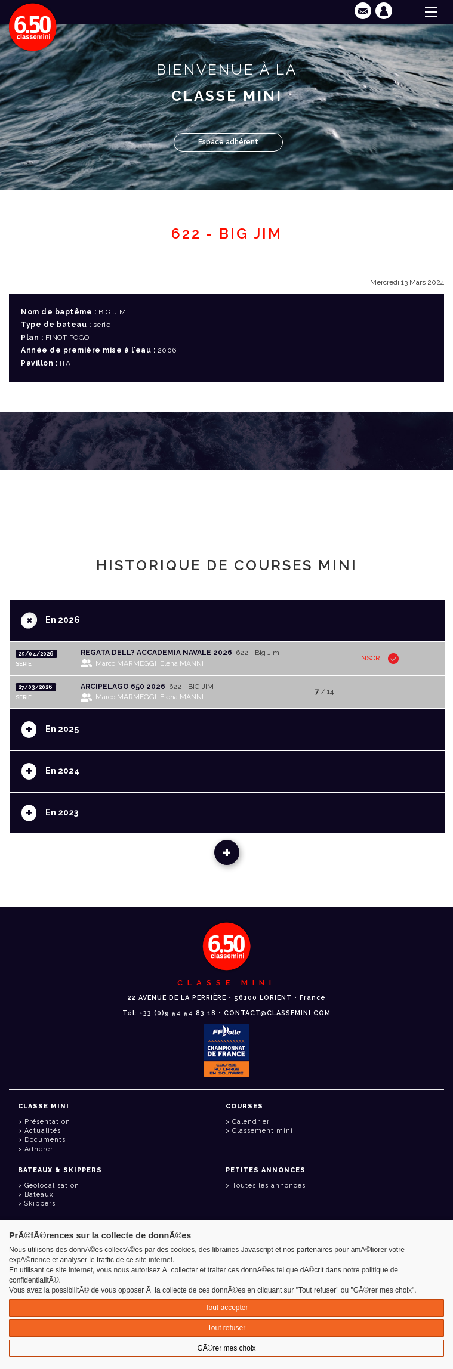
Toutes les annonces (269, 1185)
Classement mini (262, 1131)
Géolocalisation (51, 1185)
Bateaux (38, 1194)
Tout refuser (226, 1328)
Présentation (47, 1122)
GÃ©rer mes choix (226, 1348)
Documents (45, 1140)
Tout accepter (226, 1307)
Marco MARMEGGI (125, 663)
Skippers (40, 1203)
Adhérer (38, 1149)
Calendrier (251, 1122)
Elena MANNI (182, 663)
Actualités (42, 1131)
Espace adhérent (228, 142)
